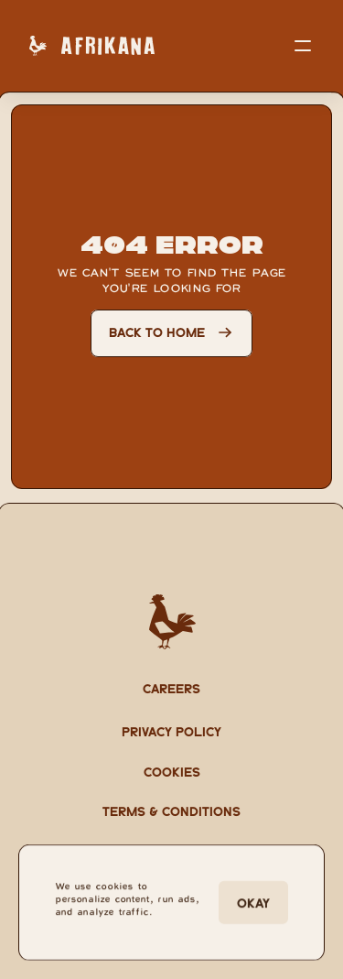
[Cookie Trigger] (172, 771)
